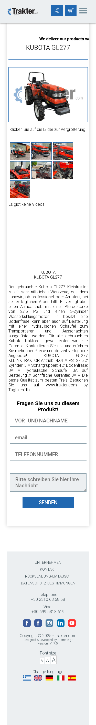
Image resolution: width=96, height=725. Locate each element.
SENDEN (48, 502)
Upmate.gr (65, 640)
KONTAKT (48, 569)
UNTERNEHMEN (48, 562)
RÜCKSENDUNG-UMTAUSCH (48, 576)
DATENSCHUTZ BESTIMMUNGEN (48, 583)
